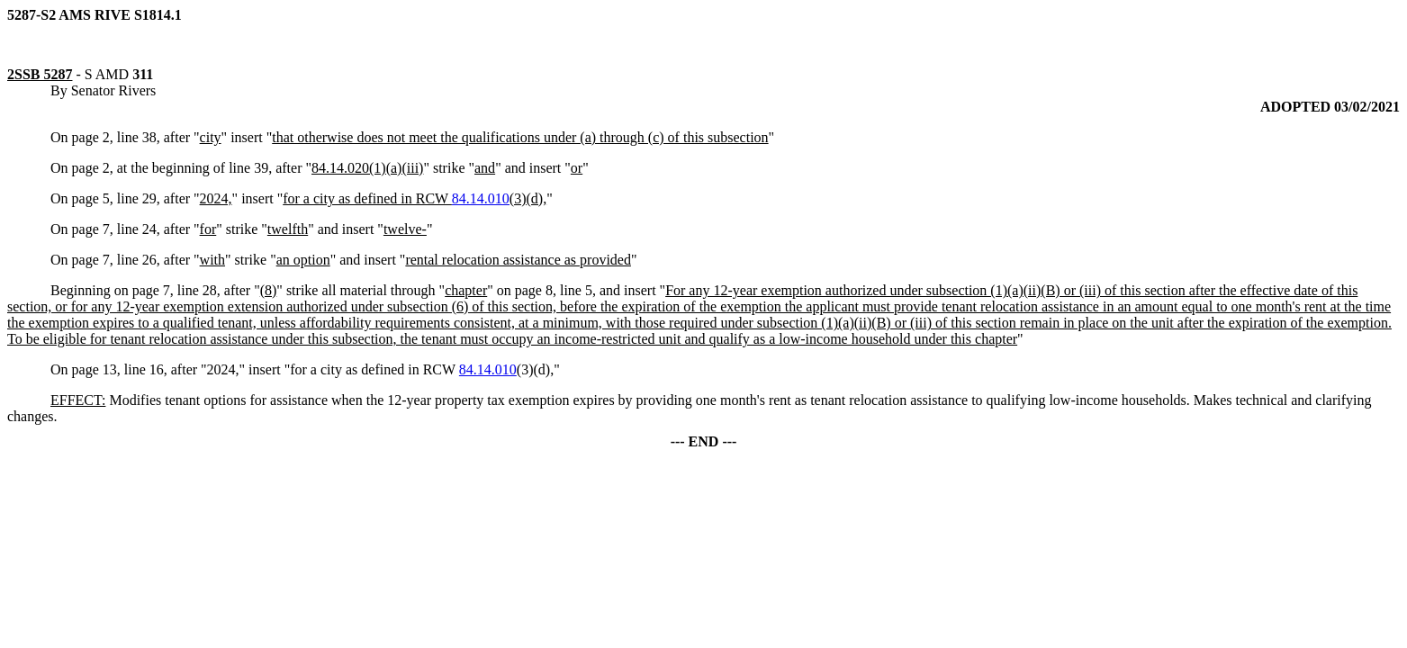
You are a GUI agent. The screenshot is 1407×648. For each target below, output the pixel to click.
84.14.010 (481, 198)
